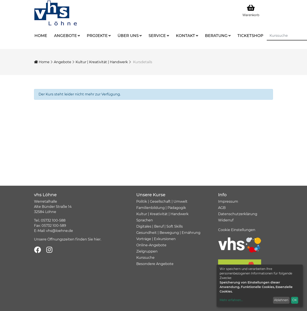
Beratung (216, 35)
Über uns (128, 35)
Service (157, 35)
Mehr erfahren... (231, 300)
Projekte (97, 35)
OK (294, 300)
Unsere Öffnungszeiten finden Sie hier (67, 239)
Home (40, 35)
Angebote (65, 35)
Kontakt (185, 35)
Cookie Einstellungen (236, 230)
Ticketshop (250, 35)
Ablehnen (281, 300)
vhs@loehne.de (59, 231)
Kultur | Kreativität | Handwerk (102, 62)
